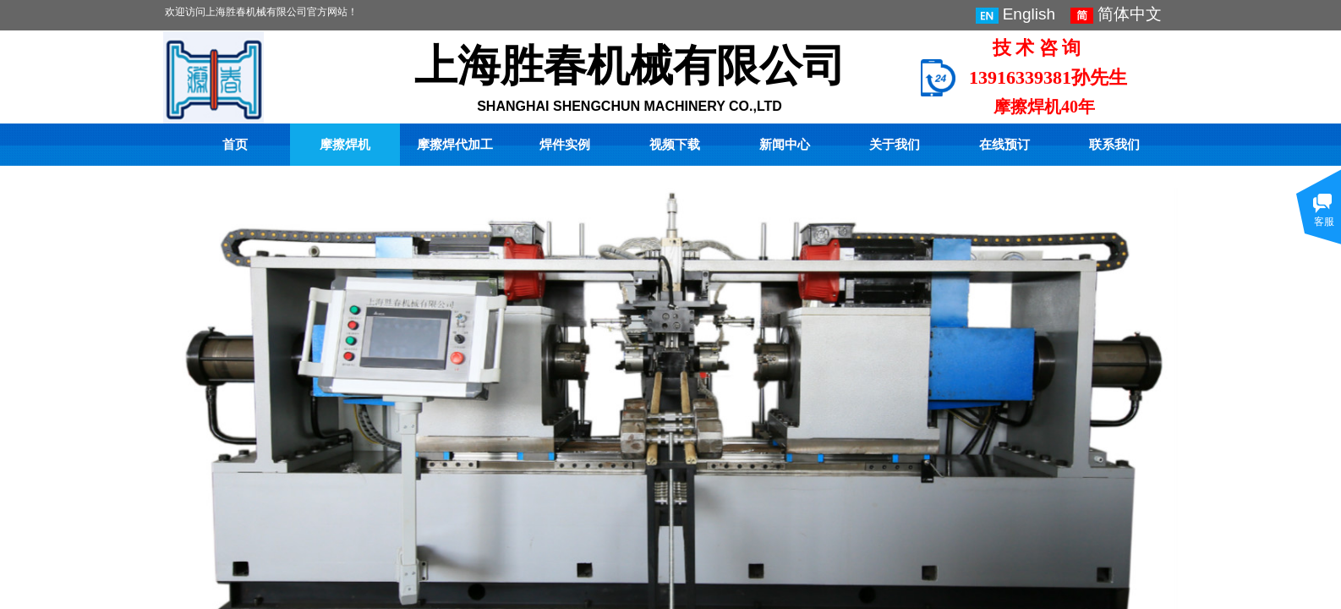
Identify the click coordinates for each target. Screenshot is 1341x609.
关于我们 (894, 144)
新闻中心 (784, 144)
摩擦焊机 (345, 144)
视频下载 (674, 144)
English (1015, 14)
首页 (235, 144)
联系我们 (1114, 144)
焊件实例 (564, 144)
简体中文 (1116, 14)
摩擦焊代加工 (455, 144)
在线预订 (1004, 144)
